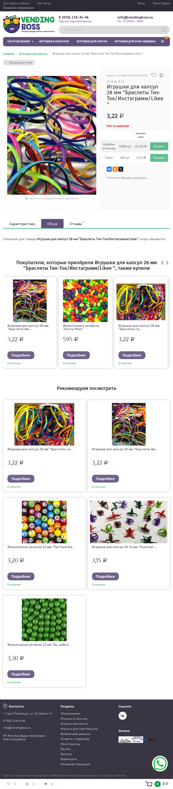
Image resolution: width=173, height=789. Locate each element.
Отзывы (77, 223)
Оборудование (18, 41)
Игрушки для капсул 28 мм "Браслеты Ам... (28, 327)
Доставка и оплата (16, 3)
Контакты (44, 3)
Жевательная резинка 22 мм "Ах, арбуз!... (39, 645)
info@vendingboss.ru (135, 17)
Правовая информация (18, 8)
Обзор (52, 223)
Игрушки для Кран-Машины (135, 41)
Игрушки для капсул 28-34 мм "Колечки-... (124, 547)
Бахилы (65, 749)
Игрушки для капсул (92, 41)
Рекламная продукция (75, 764)
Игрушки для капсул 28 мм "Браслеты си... (139, 327)
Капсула (66, 754)
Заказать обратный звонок (75, 21)
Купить (159, 146)
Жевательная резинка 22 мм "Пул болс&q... (40, 547)
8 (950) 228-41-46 (74, 17)
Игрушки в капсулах (54, 41)
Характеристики (22, 223)
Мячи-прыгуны (70, 744)
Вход (141, 3)
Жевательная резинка (75, 734)
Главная (8, 53)
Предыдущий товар (19, 62)
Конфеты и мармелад (75, 739)
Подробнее (21, 355)
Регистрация (161, 3)
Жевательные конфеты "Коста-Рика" (81, 327)
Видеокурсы (69, 759)
